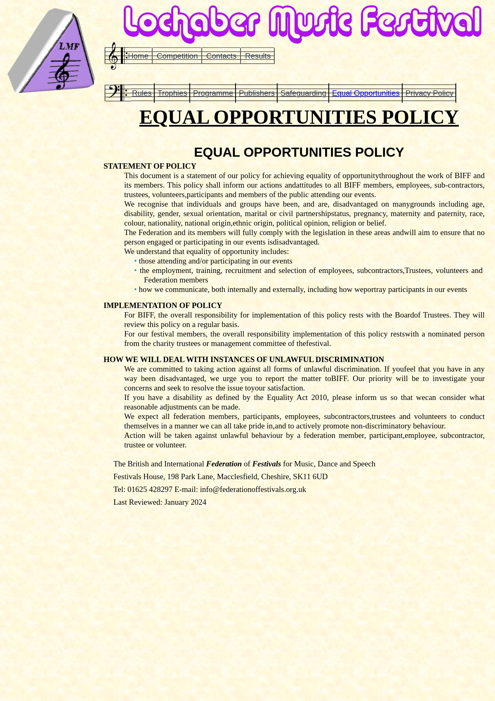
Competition (177, 56)
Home (138, 56)
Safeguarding (303, 93)
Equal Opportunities (366, 93)
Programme (213, 93)
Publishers (257, 93)
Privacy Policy (429, 93)
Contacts (221, 56)
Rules (142, 93)
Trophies (172, 93)
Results (258, 56)
